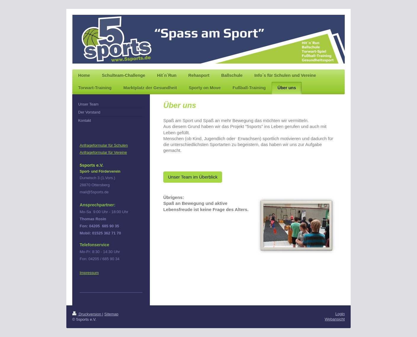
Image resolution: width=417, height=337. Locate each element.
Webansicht (335, 319)
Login (340, 314)
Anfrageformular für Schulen (104, 145)
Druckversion (87, 314)
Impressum (89, 272)
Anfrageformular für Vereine (103, 152)
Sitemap (111, 314)
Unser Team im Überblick (192, 176)
